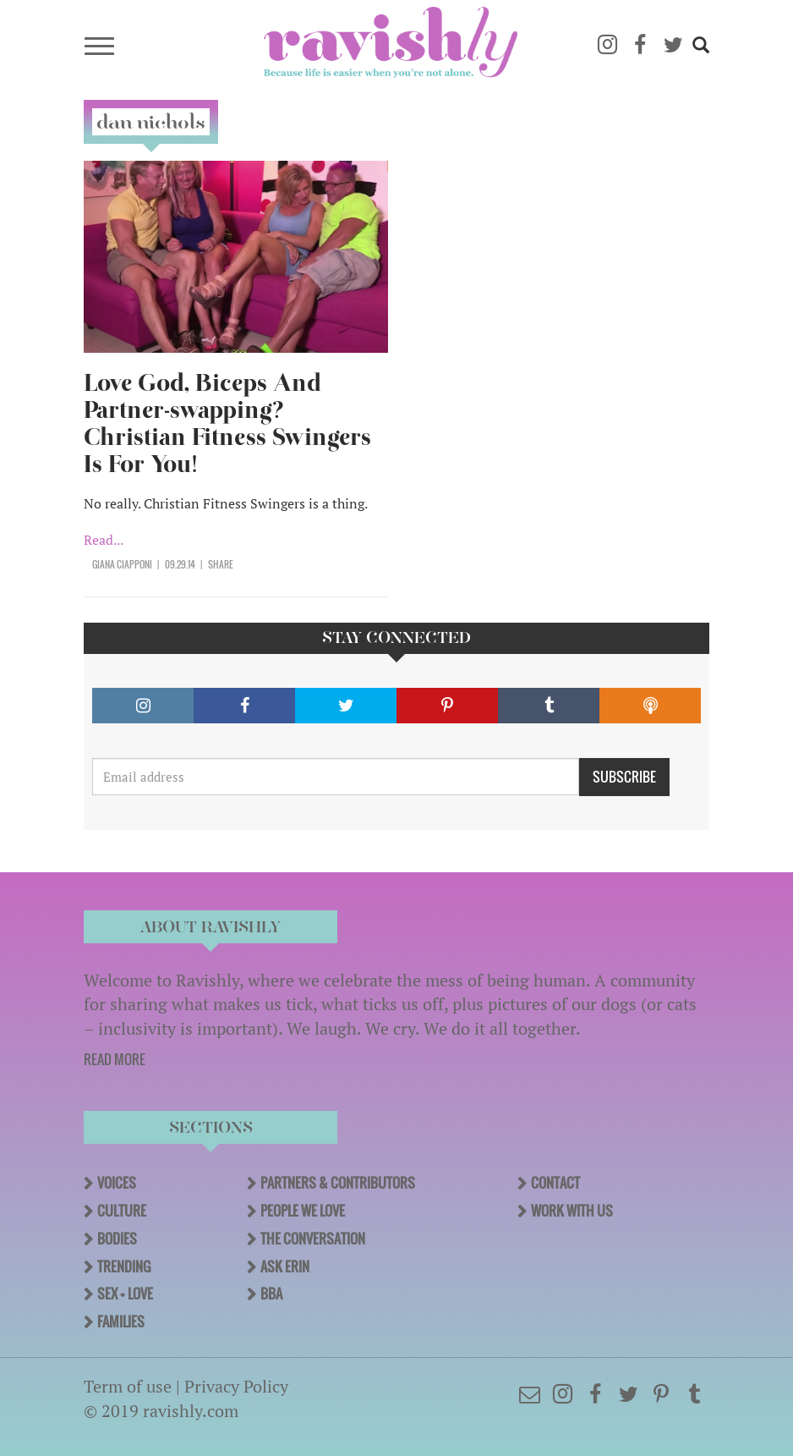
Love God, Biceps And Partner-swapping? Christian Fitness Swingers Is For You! (227, 423)
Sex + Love (125, 1293)
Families (121, 1321)
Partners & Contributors (337, 1183)
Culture (121, 1211)
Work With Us (572, 1211)
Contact (555, 1183)
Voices (116, 1183)
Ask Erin (284, 1266)
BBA (271, 1293)
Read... (103, 539)
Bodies (117, 1238)
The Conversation (312, 1238)
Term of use (128, 1386)
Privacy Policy (236, 1386)
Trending (123, 1266)
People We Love (302, 1211)
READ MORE (114, 1059)
